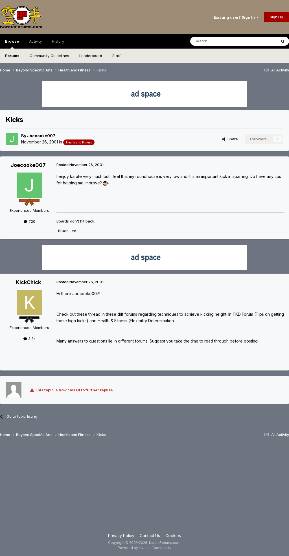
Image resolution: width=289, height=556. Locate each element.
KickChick (28, 282)
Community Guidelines (49, 55)
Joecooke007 (41, 135)
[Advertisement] (144, 487)
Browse (12, 44)
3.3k (29, 338)
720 (29, 221)
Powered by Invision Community (144, 548)
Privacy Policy (121, 535)
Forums (12, 55)
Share (230, 139)
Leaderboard (90, 55)
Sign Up (276, 17)
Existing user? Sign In (236, 17)
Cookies (173, 535)
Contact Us (150, 535)
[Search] (219, 41)
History (58, 41)
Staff (116, 55)
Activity (35, 41)
